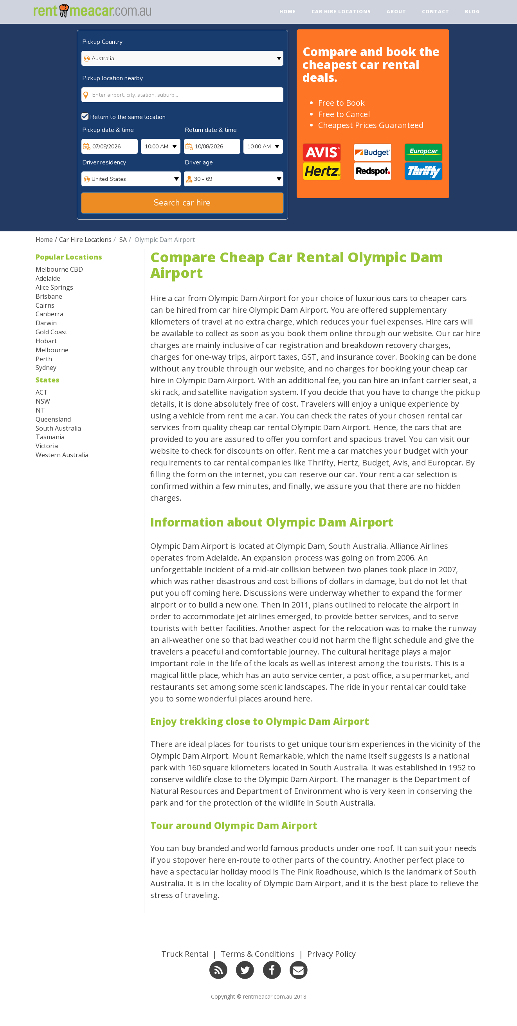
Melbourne (52, 350)
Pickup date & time (108, 130)
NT (40, 410)
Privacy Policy (331, 953)
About (396, 11)
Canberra (49, 314)
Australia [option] (103, 58)
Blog (472, 11)
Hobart (46, 341)
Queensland (53, 419)
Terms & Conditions (258, 953)
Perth (44, 359)
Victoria (47, 446)
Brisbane (49, 296)
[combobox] (182, 87)
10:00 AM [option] (156, 146)
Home (287, 11)
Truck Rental (184, 953)
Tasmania (50, 437)
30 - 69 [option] (203, 179)
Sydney (46, 367)
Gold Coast (51, 332)
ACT (42, 392)
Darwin (46, 323)
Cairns (45, 305)
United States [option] (109, 179)
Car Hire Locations (341, 11)
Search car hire (182, 203)
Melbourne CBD (59, 269)
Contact (435, 11)
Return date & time (211, 130)
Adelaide (48, 278)
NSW (43, 401)
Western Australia (62, 455)
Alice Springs (54, 287)
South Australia (58, 428)
